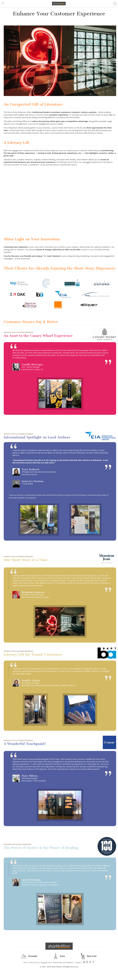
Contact (78, 962)
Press (25, 962)
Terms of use (33, 962)
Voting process (46, 962)
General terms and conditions (63, 962)
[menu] (3, 3)
